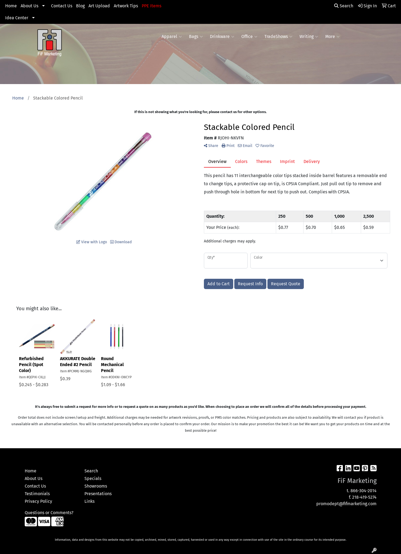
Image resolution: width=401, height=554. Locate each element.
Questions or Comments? (49, 512)
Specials (92, 478)
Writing (308, 36)
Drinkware (222, 36)
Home (11, 5)
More (332, 36)
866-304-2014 (364, 490)
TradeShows (278, 36)
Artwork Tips (126, 5)
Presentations (98, 493)
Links (89, 501)
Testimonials (37, 493)
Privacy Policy (38, 501)
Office (249, 36)
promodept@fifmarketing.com (346, 503)
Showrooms (95, 486)
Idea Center (16, 17)
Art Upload (99, 5)
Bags (196, 36)
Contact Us (61, 5)
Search (343, 5)
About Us (29, 5)
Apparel (172, 36)
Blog (80, 5)
